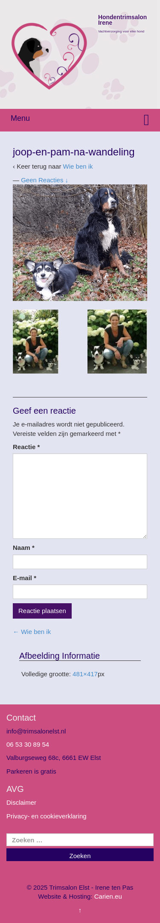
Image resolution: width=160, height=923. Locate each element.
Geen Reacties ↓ (44, 180)
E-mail (24, 577)
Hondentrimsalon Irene (122, 20)
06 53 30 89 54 (27, 744)
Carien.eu (108, 896)
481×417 (85, 674)
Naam (24, 547)
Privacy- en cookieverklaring (46, 816)
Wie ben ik (78, 166)
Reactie (26, 446)
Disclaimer (21, 802)
